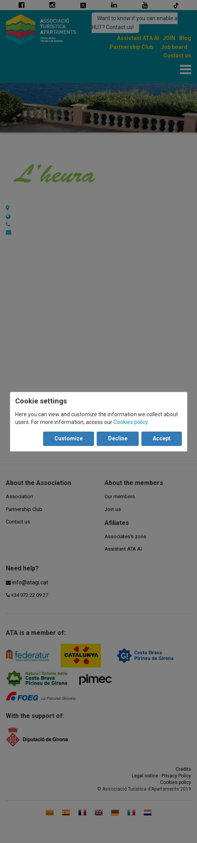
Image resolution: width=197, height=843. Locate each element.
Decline (117, 438)
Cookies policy (130, 422)
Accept (162, 438)
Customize (68, 438)
